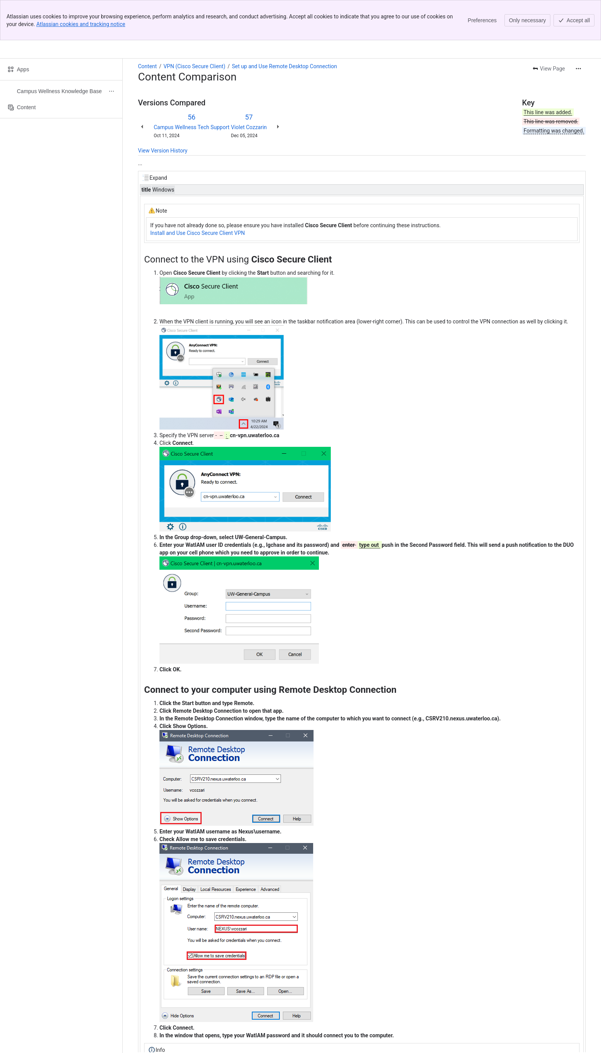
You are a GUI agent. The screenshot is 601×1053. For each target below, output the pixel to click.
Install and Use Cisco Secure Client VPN (197, 193)
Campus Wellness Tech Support (192, 87)
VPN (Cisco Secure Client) (194, 26)
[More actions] (578, 28)
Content (147, 26)
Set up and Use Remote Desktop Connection (284, 26)
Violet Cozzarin (249, 87)
